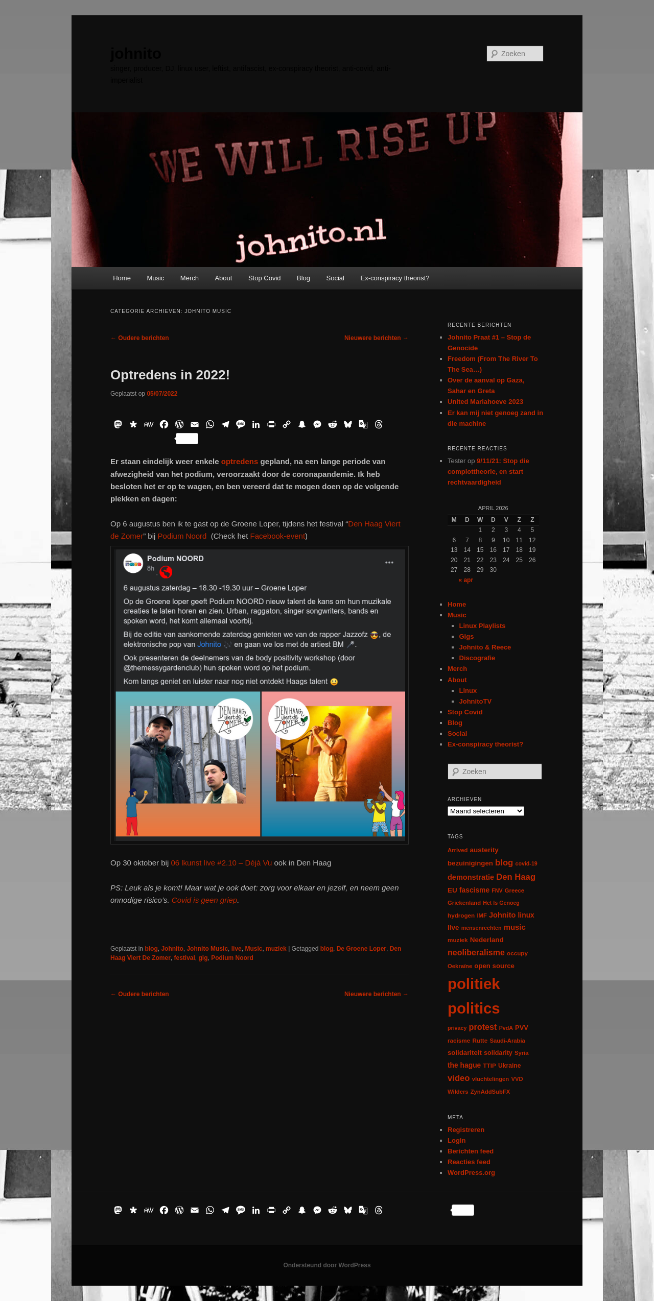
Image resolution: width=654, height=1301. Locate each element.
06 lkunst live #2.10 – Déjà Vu (221, 862)
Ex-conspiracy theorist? (394, 278)
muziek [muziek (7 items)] (458, 939)
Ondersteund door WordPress (326, 1265)
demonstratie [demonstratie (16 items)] (471, 877)
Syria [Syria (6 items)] (522, 1053)
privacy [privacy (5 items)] (457, 1028)
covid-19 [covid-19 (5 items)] (527, 863)
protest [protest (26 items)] (483, 1026)
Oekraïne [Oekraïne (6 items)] (460, 966)
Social (335, 278)
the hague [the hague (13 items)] (464, 1065)
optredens (240, 461)
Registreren (466, 1130)
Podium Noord (182, 536)
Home (122, 278)
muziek (276, 948)
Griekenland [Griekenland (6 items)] (464, 903)
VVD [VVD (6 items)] (517, 1079)
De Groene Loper (361, 948)
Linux (468, 690)
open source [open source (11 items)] (494, 966)
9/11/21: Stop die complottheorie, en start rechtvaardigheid (488, 471)
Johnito (172, 948)
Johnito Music (207, 948)
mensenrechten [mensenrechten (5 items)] (481, 928)
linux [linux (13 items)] (526, 915)
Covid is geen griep (204, 900)
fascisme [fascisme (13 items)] (474, 890)
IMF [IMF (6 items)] (481, 915)
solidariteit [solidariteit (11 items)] (465, 1052)
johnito (135, 53)
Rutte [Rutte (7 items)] (479, 1040)
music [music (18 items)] (515, 927)
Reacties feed (469, 1162)
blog (151, 948)
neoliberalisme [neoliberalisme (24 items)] (476, 952)
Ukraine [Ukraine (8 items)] (509, 1065)
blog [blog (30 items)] (504, 863)
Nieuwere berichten (376, 338)
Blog (303, 278)
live (236, 948)
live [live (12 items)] (453, 927)
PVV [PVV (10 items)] (521, 1027)
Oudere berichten (139, 338)
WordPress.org (471, 1172)
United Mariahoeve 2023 (485, 401)
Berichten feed (471, 1151)
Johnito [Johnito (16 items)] (502, 915)
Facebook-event (277, 536)
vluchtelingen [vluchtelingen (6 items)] (490, 1079)
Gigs (466, 636)
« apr (465, 580)
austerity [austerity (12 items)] (484, 850)
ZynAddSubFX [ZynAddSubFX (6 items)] (490, 1092)
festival (184, 957)
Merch (189, 278)
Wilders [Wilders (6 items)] (458, 1092)
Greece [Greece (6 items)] (514, 890)
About (223, 278)
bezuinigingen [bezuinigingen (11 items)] (470, 863)
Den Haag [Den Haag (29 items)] (515, 877)
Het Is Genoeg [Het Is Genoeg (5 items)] (501, 903)
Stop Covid (264, 278)
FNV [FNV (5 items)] (497, 890)
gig (203, 957)
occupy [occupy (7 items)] (517, 953)
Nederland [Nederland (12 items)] (487, 940)
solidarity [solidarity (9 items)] (498, 1052)
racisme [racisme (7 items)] (459, 1040)
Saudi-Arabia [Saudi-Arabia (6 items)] (507, 1041)
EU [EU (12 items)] (452, 890)
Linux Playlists (482, 626)
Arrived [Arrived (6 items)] (458, 850)
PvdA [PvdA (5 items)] (506, 1028)
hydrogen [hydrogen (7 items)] (461, 915)
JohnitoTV (475, 701)
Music (155, 278)
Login (456, 1140)
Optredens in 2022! (170, 374)
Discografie (477, 658)
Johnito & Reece (485, 647)
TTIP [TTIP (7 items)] (489, 1065)
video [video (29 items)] (459, 1078)
